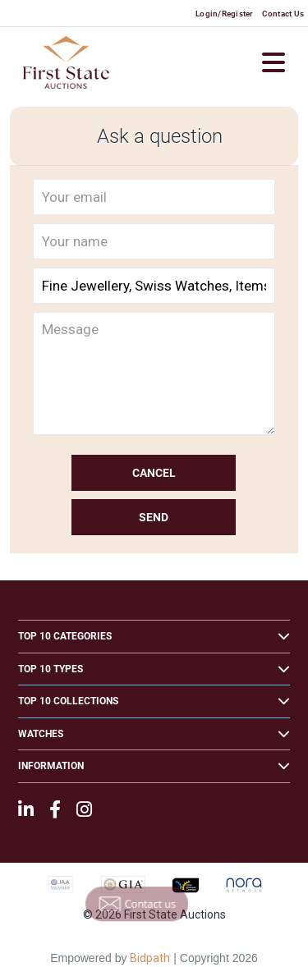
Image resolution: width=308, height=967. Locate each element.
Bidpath (150, 958)
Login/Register (224, 13)
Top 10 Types (50, 669)
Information (51, 766)
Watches (40, 734)
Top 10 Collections (68, 701)
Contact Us (283, 13)
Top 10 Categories (65, 636)
